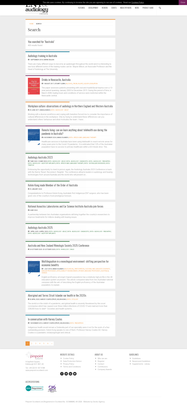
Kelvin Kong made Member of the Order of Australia (53, 185)
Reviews (105, 7)
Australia (105, 271)
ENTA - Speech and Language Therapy (82, 137)
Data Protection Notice (72, 361)
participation (79, 269)
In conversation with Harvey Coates (45, 319)
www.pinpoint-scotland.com (37, 370)
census (44, 273)
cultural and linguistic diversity (97, 269)
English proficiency (49, 271)
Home (31, 24)
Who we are (102, 358)
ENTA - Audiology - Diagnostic (77, 161)
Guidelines (136, 358)
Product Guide (148, 7)
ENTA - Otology (72, 299)
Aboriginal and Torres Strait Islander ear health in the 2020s (57, 295)
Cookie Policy (68, 358)
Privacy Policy (68, 364)
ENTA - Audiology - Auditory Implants (41, 163)
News (137, 7)
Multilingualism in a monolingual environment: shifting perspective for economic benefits (75, 263)
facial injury (78, 83)
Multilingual (69, 269)
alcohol (69, 83)
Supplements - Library (141, 364)
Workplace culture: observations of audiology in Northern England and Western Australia (70, 106)
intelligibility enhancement (67, 271)
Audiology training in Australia (42, 56)
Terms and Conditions (72, 367)
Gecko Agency (99, 402)
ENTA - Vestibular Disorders (94, 163)
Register (101, 361)
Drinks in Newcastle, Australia (56, 79)
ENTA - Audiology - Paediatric (99, 161)
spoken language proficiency (89, 271)
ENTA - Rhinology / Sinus (65, 249)
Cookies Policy (137, 2)
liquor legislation (91, 83)
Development (93, 7)
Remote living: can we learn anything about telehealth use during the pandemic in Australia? (74, 132)
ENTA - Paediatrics (76, 323)
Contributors (103, 367)
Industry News (125, 7)
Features (81, 7)
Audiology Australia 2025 (40, 227)
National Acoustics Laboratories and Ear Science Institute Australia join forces (65, 206)
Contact (101, 364)
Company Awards (105, 369)
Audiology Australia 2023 (40, 157)
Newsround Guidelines (141, 361)
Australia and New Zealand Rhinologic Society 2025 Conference (58, 245)
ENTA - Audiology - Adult (60, 110)
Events (114, 7)
